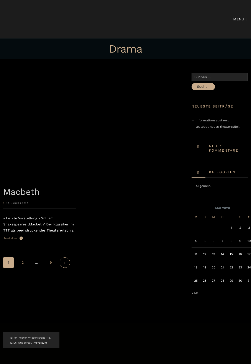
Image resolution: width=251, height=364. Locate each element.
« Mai (195, 293)
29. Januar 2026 (17, 203)
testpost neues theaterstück (218, 126)
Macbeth (21, 192)
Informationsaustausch (213, 120)
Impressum (40, 342)
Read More (10, 238)
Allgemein (203, 186)
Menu (240, 19)
